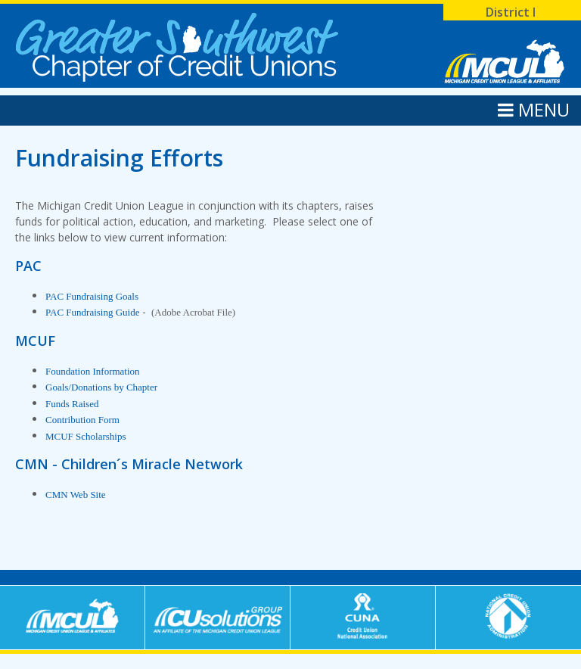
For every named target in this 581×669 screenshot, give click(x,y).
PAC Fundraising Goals (91, 296)
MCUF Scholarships (85, 436)
